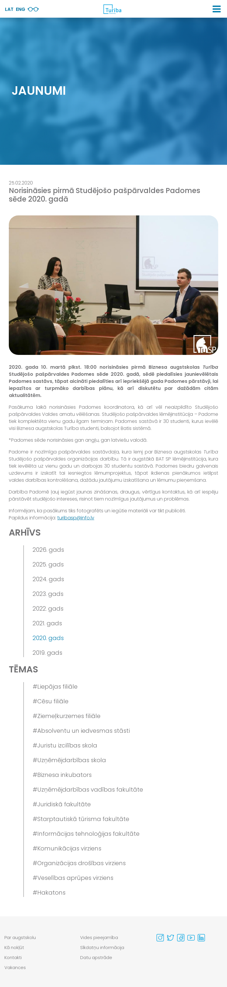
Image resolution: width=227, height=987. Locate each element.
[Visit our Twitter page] (170, 937)
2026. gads (48, 550)
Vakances (15, 967)
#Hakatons (49, 892)
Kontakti (13, 957)
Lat (9, 9)
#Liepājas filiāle (55, 686)
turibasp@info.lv (75, 517)
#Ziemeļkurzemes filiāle (66, 716)
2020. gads (48, 638)
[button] (217, 9)
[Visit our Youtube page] (191, 937)
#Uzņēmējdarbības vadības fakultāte (88, 789)
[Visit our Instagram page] (160, 937)
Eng (20, 9)
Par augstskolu (20, 937)
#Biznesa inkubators (62, 775)
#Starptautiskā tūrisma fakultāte (81, 819)
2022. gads (48, 608)
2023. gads (48, 594)
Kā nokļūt (14, 947)
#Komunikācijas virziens (67, 848)
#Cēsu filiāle (50, 701)
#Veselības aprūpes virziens (73, 878)
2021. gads (47, 623)
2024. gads (48, 579)
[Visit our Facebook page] (180, 937)
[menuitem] (37, 937)
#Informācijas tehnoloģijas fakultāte (86, 834)
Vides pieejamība (99, 937)
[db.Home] (112, 9)
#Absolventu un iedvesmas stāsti (81, 731)
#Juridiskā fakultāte (62, 804)
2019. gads (47, 653)
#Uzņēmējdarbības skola (69, 760)
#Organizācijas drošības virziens (79, 863)
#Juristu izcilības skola (65, 745)
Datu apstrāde (96, 957)
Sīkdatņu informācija (102, 947)
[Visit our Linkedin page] (201, 937)
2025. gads (48, 564)
